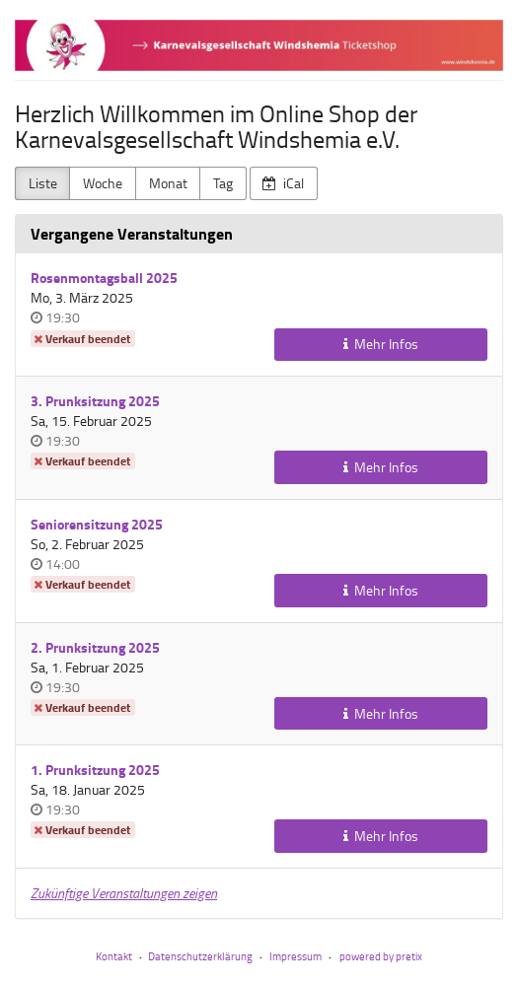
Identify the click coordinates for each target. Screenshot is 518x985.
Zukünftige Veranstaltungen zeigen (124, 892)
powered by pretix (380, 956)
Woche (102, 183)
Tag (223, 183)
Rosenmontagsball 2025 (104, 277)
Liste (43, 183)
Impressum (295, 956)
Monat (168, 183)
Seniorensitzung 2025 (97, 524)
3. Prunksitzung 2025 (95, 400)
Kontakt (114, 956)
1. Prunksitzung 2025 (95, 769)
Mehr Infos (381, 343)
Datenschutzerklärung (200, 956)
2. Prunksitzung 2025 (95, 647)
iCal (283, 183)
